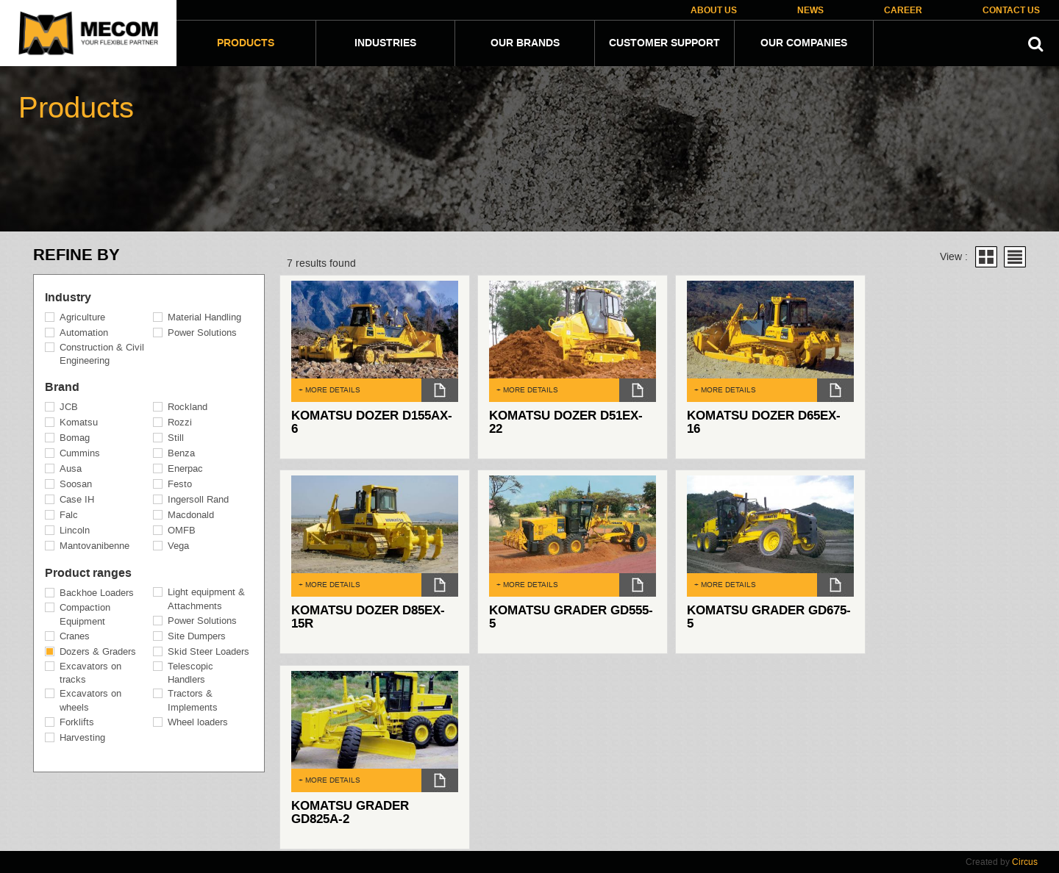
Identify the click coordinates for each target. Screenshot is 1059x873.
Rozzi (180, 422)
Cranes (75, 636)
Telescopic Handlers (190, 673)
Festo (180, 484)
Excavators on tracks (90, 673)
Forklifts (77, 722)
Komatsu (79, 422)
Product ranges (88, 573)
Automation (84, 332)
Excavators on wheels (90, 700)
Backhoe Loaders (97, 592)
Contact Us (1011, 10)
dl (439, 390)
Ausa (71, 468)
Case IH (77, 499)
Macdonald (191, 515)
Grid (986, 256)
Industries (385, 43)
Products (245, 43)
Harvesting (82, 737)
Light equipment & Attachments (206, 599)
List (1015, 256)
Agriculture (82, 317)
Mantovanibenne (94, 545)
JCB (69, 406)
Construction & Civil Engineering (102, 354)
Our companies (803, 43)
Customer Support (664, 43)
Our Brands (525, 43)
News (810, 10)
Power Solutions (202, 332)
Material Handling (204, 317)
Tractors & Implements (193, 700)
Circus (1025, 862)
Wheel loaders (198, 722)
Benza (181, 453)
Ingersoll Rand (198, 499)
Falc (69, 515)
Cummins (80, 453)
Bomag (75, 437)
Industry (68, 298)
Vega (178, 545)
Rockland (187, 406)
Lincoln (75, 530)
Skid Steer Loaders (208, 651)
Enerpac (185, 468)
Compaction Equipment (85, 614)
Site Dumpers (197, 636)
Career (903, 10)
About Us (714, 10)
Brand (62, 387)
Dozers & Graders (98, 651)
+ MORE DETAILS (329, 390)
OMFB (182, 530)
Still (176, 437)
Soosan (76, 484)
